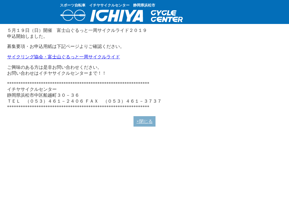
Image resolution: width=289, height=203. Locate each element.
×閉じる (144, 121)
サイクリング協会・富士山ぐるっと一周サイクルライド (63, 56)
